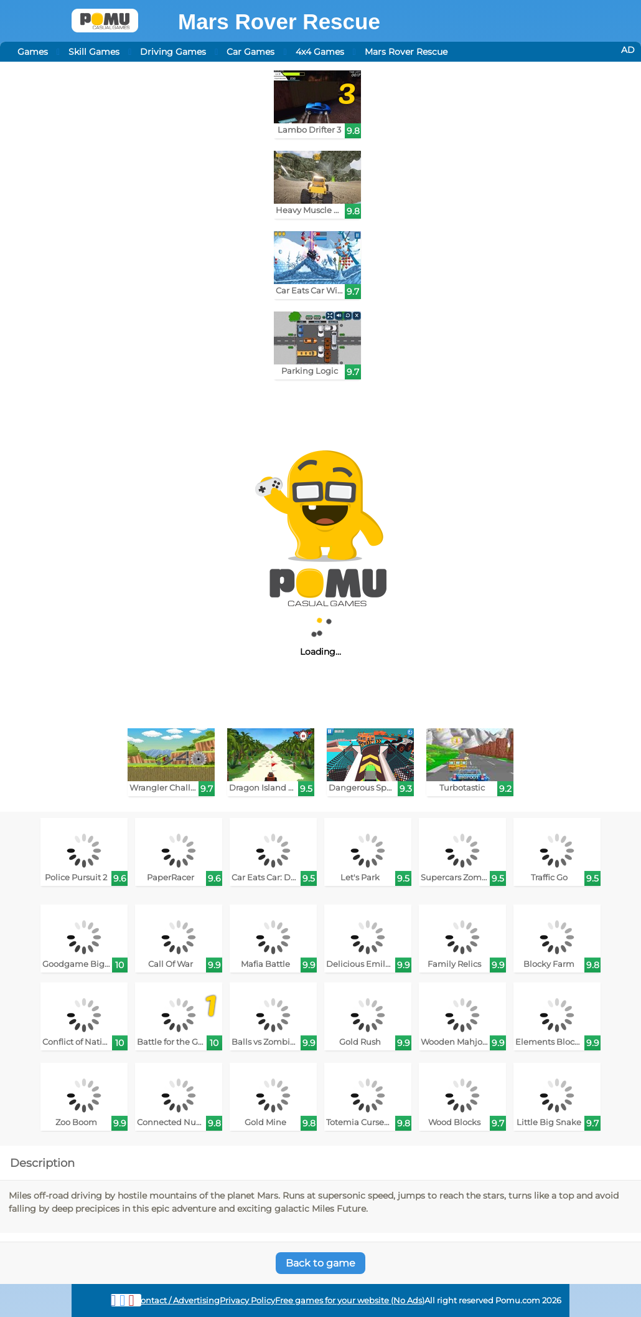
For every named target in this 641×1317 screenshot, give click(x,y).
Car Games (250, 51)
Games (32, 51)
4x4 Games (320, 51)
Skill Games (93, 51)
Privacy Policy (247, 1300)
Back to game (320, 1263)
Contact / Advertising (177, 1300)
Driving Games (173, 51)
